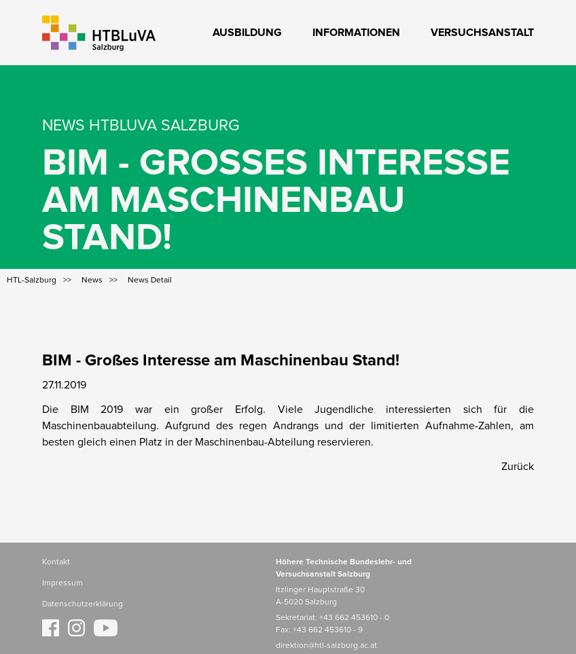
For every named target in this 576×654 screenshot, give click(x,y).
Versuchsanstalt (482, 32)
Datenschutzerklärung (82, 604)
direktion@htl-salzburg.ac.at (326, 646)
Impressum (62, 583)
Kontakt (56, 562)
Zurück (517, 466)
